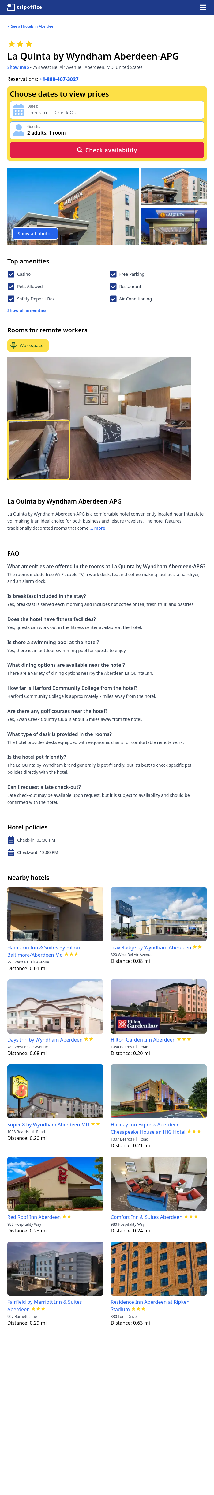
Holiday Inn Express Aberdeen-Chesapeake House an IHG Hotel (148, 1128)
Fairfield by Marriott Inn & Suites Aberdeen (44, 1306)
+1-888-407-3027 (59, 79)
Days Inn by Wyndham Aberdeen (45, 1039)
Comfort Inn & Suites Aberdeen (146, 1217)
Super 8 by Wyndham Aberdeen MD (48, 1124)
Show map (18, 67)
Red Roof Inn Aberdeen (34, 1217)
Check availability (107, 150)
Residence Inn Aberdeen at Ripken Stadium (150, 1306)
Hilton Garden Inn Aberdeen (143, 1039)
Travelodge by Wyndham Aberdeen (151, 947)
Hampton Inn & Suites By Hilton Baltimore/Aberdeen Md (43, 951)
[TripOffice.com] (24, 7)
